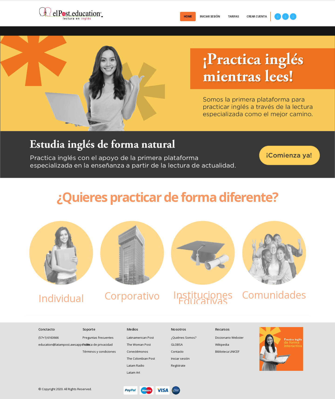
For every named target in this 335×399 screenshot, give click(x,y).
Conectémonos (137, 351)
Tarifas (233, 16)
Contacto (177, 351)
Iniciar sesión (180, 358)
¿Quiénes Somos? (183, 337)
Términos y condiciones (99, 351)
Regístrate (178, 365)
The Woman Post (139, 344)
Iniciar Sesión (210, 16)
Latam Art (133, 372)
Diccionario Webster (229, 337)
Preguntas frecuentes (98, 337)
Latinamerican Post (140, 337)
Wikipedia (222, 344)
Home (188, 16)
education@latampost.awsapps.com (64, 344)
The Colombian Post (141, 358)
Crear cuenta (257, 16)
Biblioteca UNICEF (227, 351)
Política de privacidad (98, 344)
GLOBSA (177, 344)
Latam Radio (135, 365)
